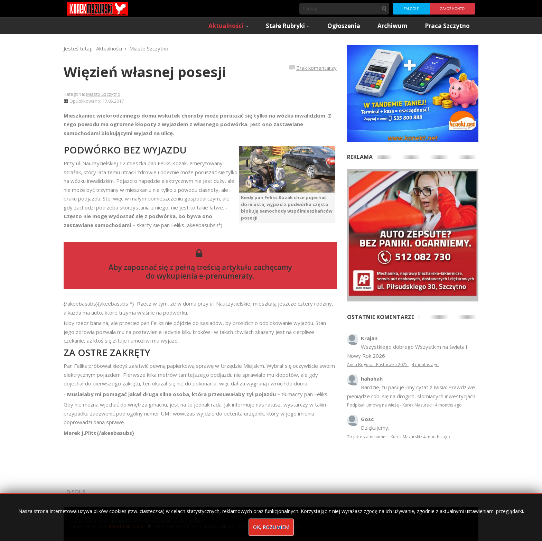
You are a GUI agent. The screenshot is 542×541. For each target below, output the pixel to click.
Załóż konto (452, 9)
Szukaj (384, 9)
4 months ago (425, 364)
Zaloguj (411, 9)
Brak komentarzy (316, 67)
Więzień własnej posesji (145, 71)
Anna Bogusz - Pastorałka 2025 (378, 364)
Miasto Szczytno (103, 94)
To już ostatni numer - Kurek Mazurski (383, 437)
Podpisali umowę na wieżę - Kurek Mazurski (389, 405)
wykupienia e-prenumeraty (205, 276)
